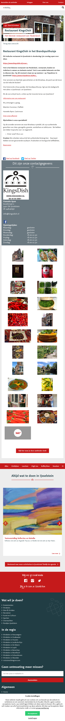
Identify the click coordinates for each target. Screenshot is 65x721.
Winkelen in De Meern (11, 645)
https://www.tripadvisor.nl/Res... (24, 76)
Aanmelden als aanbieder (9, 2)
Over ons (45, 2)
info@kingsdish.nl (11, 214)
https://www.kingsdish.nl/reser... (15, 63)
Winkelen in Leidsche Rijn (12, 642)
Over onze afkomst (10, 116)
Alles (6, 466)
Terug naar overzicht (10, 44)
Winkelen (6, 608)
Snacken (56, 466)
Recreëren (7, 613)
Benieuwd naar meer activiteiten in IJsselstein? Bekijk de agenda (32, 564)
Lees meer (55, 553)
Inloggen (30, 2)
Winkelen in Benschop (11, 650)
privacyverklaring (42, 708)
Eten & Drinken (8, 610)
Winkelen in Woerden (11, 658)
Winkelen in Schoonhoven (12, 655)
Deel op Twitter (30, 158)
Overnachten (8, 621)
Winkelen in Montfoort (11, 653)
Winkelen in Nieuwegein (12, 635)
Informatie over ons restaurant (14, 98)
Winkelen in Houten (10, 640)
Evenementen (8, 605)
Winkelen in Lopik (10, 648)
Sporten (6, 618)
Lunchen (25, 466)
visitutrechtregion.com (11, 660)
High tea (34, 466)
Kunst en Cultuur (9, 616)
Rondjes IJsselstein (10, 623)
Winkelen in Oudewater (12, 637)
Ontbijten (15, 466)
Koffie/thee (45, 466)
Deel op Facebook (12, 158)
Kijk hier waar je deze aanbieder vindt (32, 451)
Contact (60, 2)
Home (5, 692)
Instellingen (32, 718)
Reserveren (7, 145)
